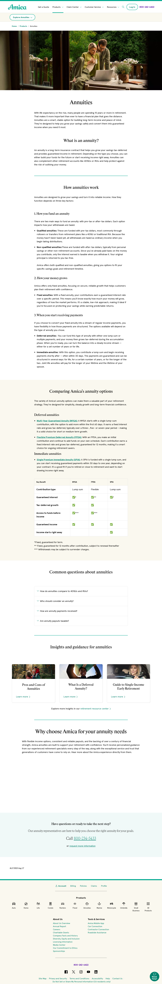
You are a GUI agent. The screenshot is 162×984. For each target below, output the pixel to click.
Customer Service (94, 7)
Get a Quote (43, 7)
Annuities (87, 905)
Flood (75, 905)
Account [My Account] (60, 886)
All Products (148, 907)
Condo (50, 905)
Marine (99, 905)
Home (26, 905)
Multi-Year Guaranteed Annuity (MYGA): (57, 420)
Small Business (136, 907)
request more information (82, 845)
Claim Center (74, 7)
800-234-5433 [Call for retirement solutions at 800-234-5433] (85, 839)
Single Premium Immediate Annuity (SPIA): (58, 459)
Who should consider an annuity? (55, 601)
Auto (14, 905)
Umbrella (123, 905)
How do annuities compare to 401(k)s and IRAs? (62, 591)
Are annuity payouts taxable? (53, 620)
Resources (113, 7)
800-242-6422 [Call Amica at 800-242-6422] (81, 964)
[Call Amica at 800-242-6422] (147, 6)
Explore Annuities (22, 17)
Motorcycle (111, 905)
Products (57, 7)
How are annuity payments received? (57, 610)
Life (38, 905)
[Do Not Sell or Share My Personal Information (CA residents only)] (81, 981)
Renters (63, 905)
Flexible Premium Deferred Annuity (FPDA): (59, 437)
